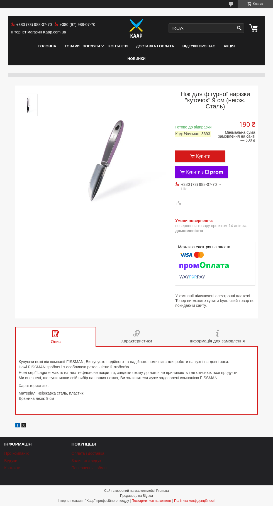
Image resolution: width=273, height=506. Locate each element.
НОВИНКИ (137, 59)
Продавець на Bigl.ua (136, 496)
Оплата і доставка (87, 453)
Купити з (204, 172)
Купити (203, 156)
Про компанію (16, 453)
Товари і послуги (82, 46)
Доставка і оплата (155, 46)
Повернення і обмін (88, 468)
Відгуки (10, 460)
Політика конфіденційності (194, 501)
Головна (47, 46)
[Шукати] (239, 28)
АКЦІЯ (229, 46)
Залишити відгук (86, 460)
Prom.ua (162, 491)
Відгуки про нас (198, 46)
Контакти (118, 46)
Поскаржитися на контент (151, 501)
